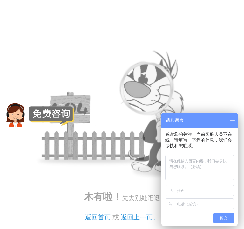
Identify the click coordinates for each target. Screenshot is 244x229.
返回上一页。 (140, 217)
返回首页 (98, 217)
